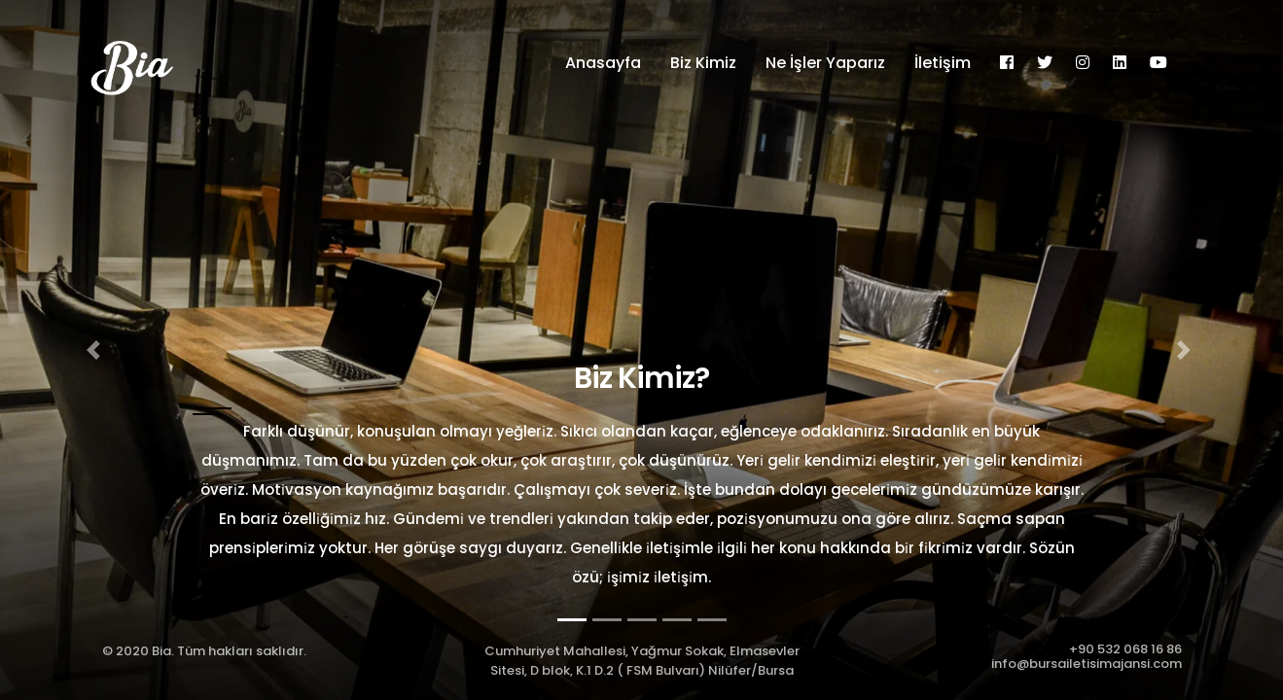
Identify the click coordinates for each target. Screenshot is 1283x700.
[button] (96, 350)
